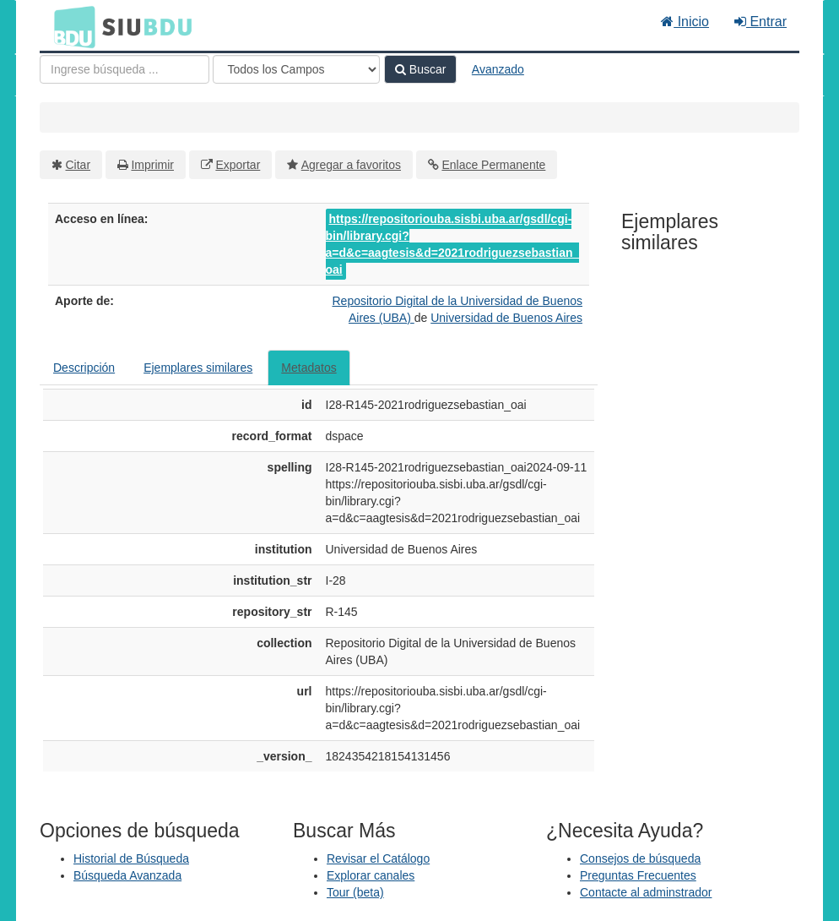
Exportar (237, 165)
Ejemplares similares (197, 367)
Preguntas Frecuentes (638, 875)
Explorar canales (370, 875)
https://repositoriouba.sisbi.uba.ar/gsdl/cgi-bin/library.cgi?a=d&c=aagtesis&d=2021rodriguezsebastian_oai (453, 244)
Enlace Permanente (493, 165)
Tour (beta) (355, 892)
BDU (70, 26)
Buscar (420, 69)
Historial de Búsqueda (131, 858)
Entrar (760, 21)
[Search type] (296, 69)
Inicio (685, 21)
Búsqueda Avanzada (127, 875)
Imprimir (152, 165)
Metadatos (308, 367)
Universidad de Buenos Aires (506, 317)
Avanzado (498, 69)
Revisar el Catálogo (378, 858)
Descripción (84, 367)
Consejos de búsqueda (640, 858)
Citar (78, 165)
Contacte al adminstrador (646, 892)
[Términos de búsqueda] (124, 69)
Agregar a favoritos (351, 165)
